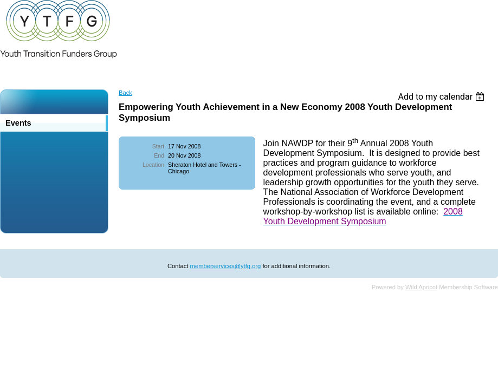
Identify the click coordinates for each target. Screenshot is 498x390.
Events (18, 123)
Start (158, 146)
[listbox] (442, 96)
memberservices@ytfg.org (225, 266)
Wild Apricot (421, 287)
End (159, 155)
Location (153, 164)
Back (125, 92)
